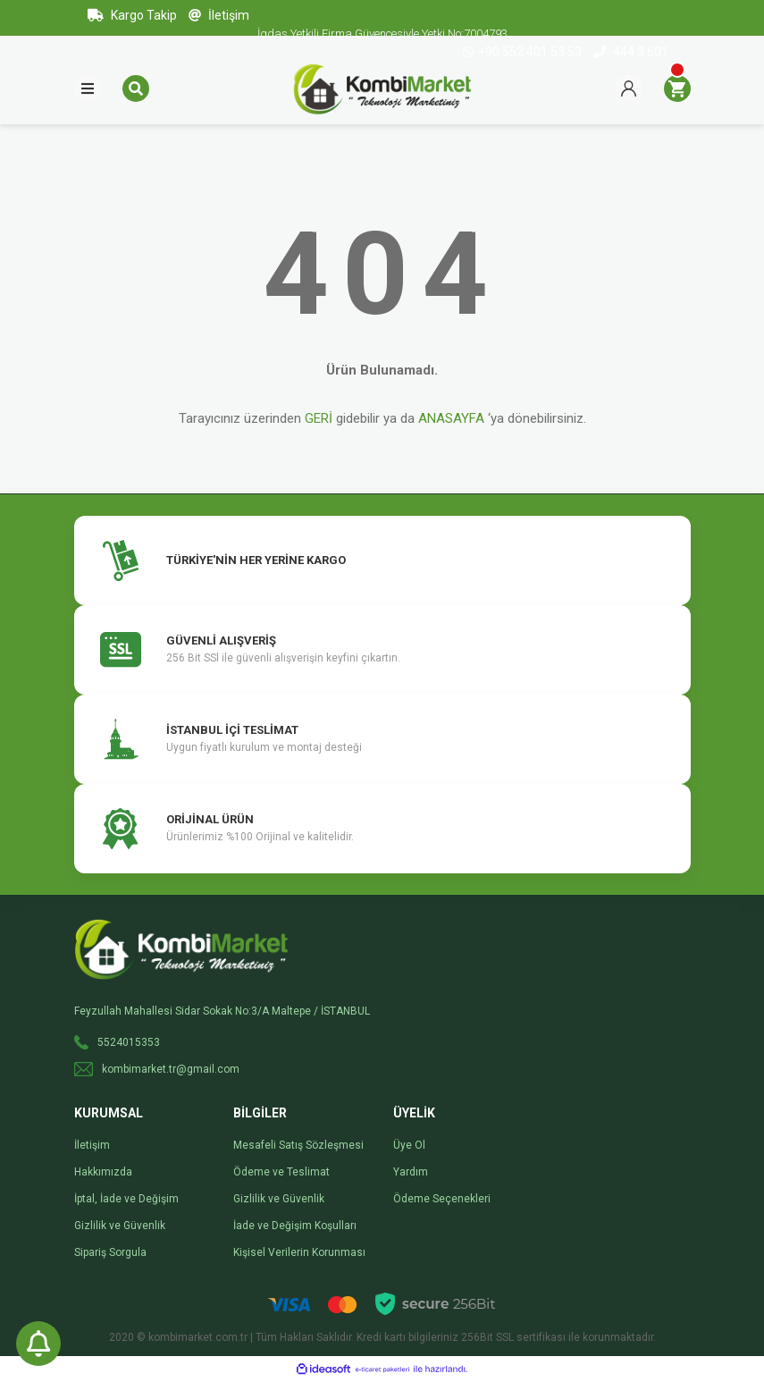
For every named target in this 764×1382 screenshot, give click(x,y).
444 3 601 (630, 52)
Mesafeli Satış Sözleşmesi (298, 1145)
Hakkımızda (103, 1172)
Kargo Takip (132, 15)
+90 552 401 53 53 (523, 52)
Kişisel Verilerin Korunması (299, 1252)
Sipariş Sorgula (110, 1252)
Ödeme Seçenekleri (442, 1198)
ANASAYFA (451, 418)
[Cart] (677, 88)
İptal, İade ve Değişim (126, 1198)
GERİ (318, 418)
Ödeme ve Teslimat (281, 1172)
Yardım (410, 1172)
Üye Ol (409, 1145)
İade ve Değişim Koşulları (295, 1225)
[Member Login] (629, 88)
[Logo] (382, 87)
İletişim (219, 15)
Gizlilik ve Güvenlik (119, 1225)
